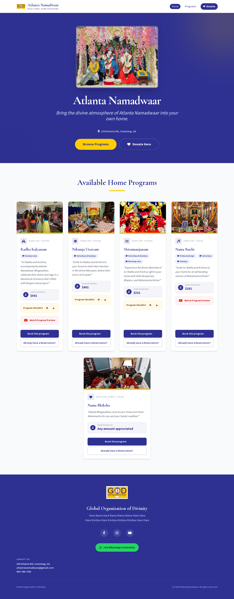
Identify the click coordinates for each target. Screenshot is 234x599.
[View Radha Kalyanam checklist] (47, 308)
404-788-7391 (23, 571)
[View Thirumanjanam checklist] (150, 305)
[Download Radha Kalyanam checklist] (53, 308)
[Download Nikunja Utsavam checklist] (105, 299)
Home (175, 6)
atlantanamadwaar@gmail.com (35, 568)
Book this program (40, 334)
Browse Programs (96, 144)
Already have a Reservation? (39, 343)
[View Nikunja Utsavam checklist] (98, 299)
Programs (190, 6)
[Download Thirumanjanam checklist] (156, 305)
